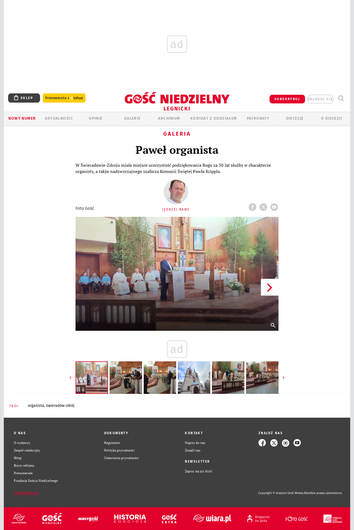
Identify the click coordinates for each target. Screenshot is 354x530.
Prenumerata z (64, 98)
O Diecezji (331, 118)
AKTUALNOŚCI (59, 118)
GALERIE (132, 118)
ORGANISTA (36, 405)
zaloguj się (320, 99)
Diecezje (295, 118)
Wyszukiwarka (341, 98)
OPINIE (95, 118)
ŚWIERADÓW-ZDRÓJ (60, 405)
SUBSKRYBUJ (287, 99)
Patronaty (258, 118)
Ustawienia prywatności (121, 458)
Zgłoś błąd (26, 493)
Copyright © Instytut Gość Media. (281, 493)
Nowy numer (22, 118)
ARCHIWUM (169, 118)
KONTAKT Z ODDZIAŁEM (213, 118)
